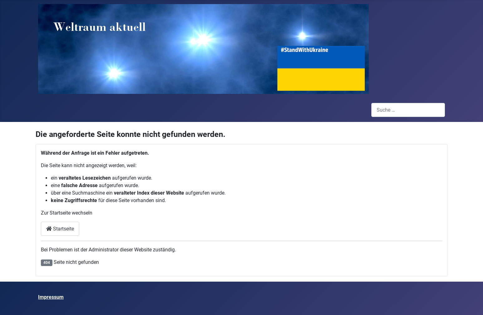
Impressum (51, 297)
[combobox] (408, 110)
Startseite (60, 229)
